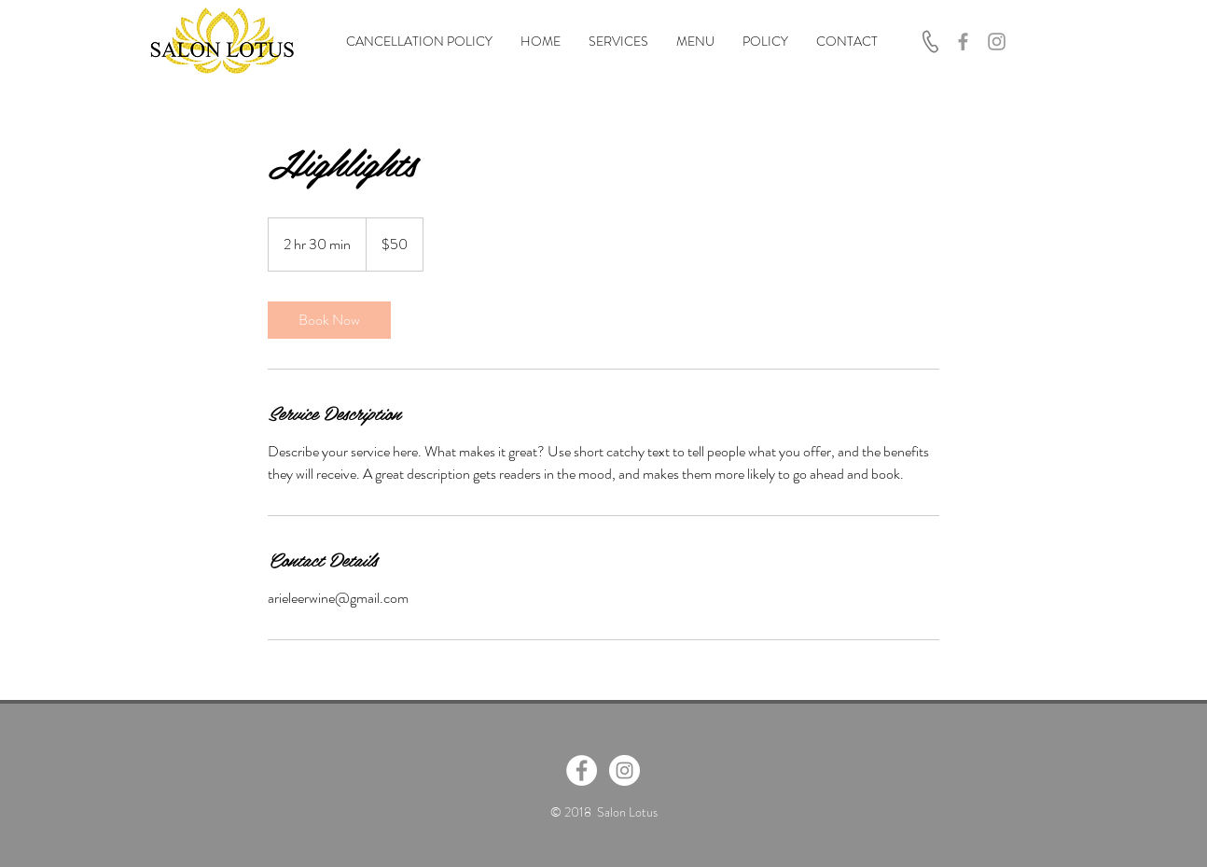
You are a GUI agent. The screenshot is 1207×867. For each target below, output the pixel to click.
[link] (329, 320)
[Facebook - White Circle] (581, 770)
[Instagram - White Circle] (624, 770)
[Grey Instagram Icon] (996, 41)
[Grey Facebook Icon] (963, 41)
